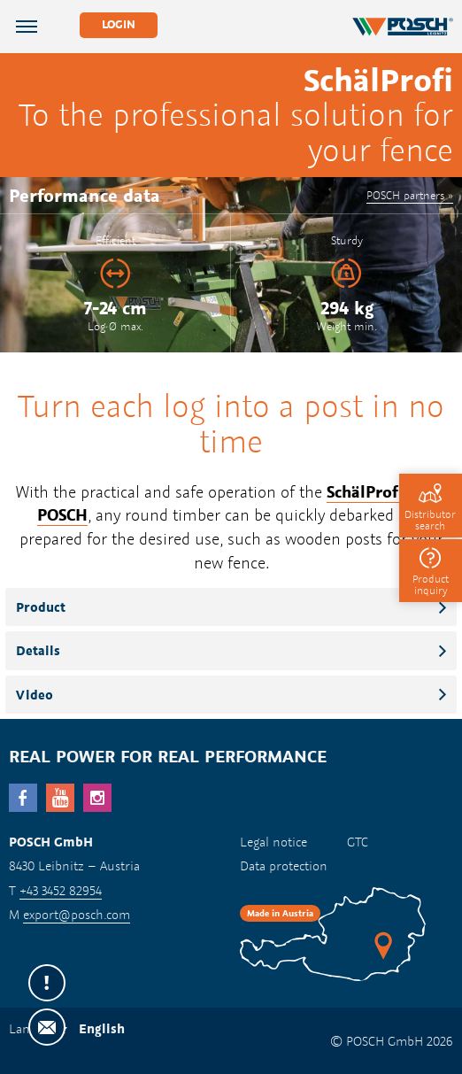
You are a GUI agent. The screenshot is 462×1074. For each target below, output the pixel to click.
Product (40, 607)
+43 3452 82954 (60, 890)
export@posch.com (76, 914)
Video (34, 694)
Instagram (97, 798)
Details (38, 650)
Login (118, 24)
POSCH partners (405, 195)
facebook (23, 798)
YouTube (60, 798)
